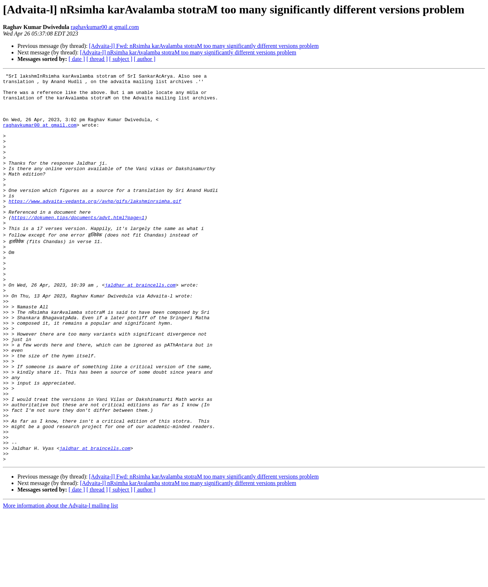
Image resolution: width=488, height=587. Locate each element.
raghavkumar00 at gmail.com (105, 27)
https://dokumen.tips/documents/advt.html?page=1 (77, 246)
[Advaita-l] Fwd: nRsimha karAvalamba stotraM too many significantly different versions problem (204, 46)
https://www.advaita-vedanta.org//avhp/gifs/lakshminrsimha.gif (95, 227)
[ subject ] (120, 59)
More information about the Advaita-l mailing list (60, 581)
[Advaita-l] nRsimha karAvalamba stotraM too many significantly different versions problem (188, 52)
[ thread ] (97, 59)
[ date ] (77, 59)
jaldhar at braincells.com (140, 325)
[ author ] (145, 59)
